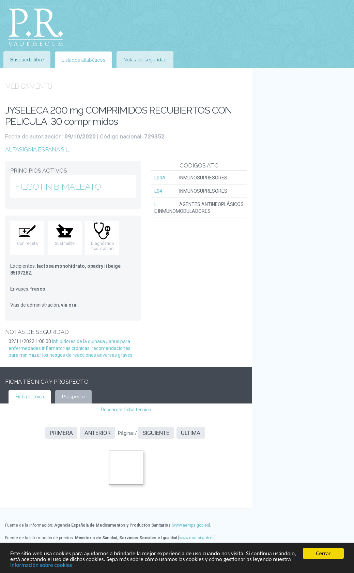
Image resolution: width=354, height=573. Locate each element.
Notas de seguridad (145, 59)
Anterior (97, 432)
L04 (158, 191)
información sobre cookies (41, 565)
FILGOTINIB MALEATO (58, 186)
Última (190, 432)
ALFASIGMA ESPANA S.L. (37, 149)
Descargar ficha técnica (126, 409)
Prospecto (73, 396)
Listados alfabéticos (83, 60)
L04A (160, 177)
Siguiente (155, 432)
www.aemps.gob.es (191, 525)
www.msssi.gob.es (197, 537)
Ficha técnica (29, 396)
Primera (61, 432)
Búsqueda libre (27, 59)
